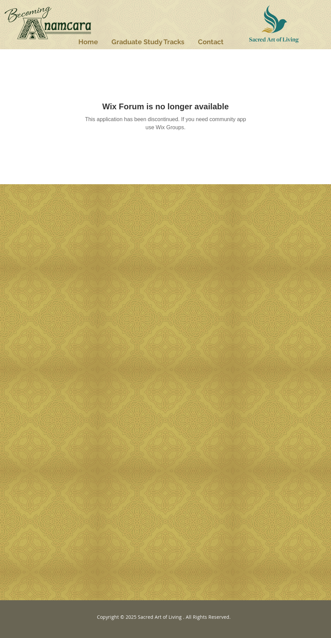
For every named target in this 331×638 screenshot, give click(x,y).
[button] (148, 42)
